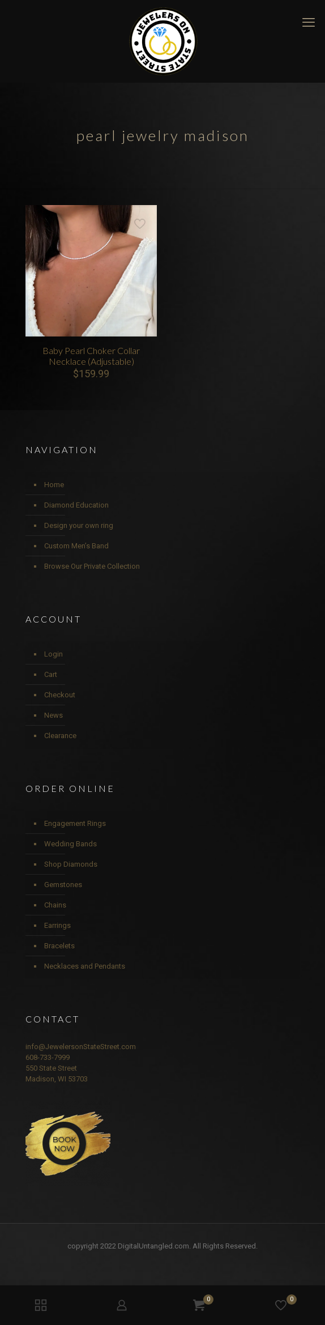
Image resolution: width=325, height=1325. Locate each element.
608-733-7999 (47, 1057)
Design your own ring (78, 525)
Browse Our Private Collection (92, 566)
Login (53, 654)
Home (54, 484)
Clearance (60, 735)
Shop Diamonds (70, 864)
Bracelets (59, 945)
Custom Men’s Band (76, 546)
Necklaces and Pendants (84, 966)
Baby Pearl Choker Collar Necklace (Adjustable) (91, 356)
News (53, 715)
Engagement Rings (75, 823)
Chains (55, 905)
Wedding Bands (70, 844)
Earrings (57, 925)
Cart (50, 674)
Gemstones (63, 884)
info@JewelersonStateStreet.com (80, 1046)
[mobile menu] (309, 22)
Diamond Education (76, 505)
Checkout (59, 695)
